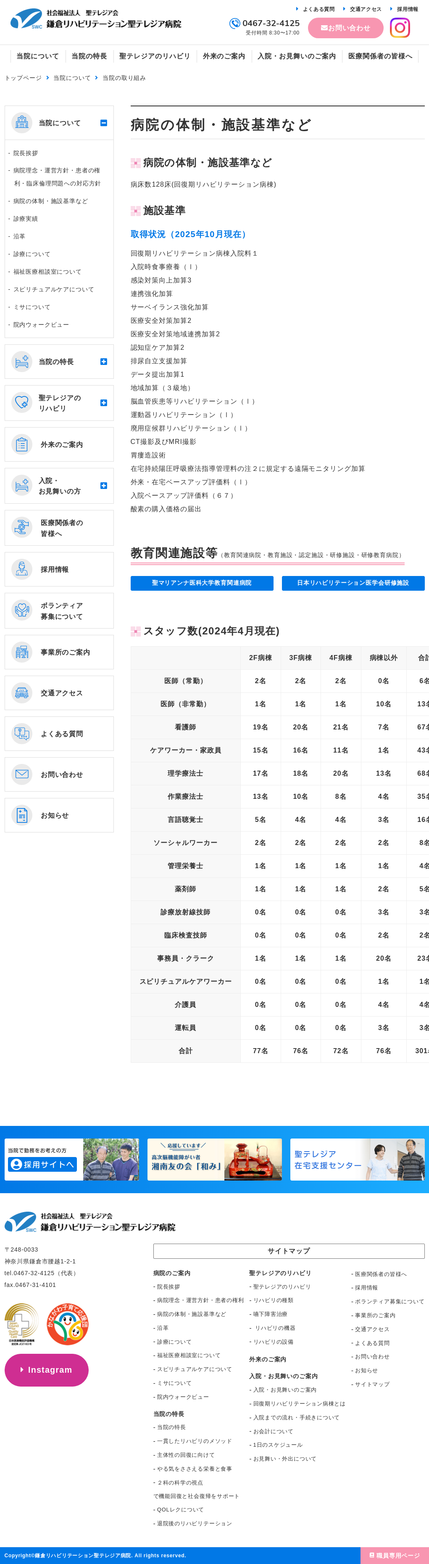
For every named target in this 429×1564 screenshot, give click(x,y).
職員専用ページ (398, 1555)
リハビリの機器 (274, 1328)
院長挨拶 (25, 153)
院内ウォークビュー (41, 324)
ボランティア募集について (389, 1301)
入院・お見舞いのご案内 (285, 1390)
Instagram (50, 1370)
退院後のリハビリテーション (194, 1523)
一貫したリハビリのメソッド (194, 1441)
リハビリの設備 (273, 1342)
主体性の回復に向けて (186, 1455)
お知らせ (366, 1370)
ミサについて (32, 307)
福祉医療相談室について (47, 271)
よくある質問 (319, 9)
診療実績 (25, 218)
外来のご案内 (268, 1359)
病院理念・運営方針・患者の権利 (200, 1300)
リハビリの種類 (273, 1300)
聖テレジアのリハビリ (282, 1287)
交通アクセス (366, 9)
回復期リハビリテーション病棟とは (299, 1403)
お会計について (273, 1431)
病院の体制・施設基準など (50, 201)
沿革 (19, 236)
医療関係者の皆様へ (381, 1274)
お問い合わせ (349, 28)
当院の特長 (171, 1427)
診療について (32, 254)
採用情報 (407, 9)
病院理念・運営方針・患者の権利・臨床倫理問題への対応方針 (57, 177)
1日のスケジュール (278, 1445)
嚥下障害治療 (270, 1314)
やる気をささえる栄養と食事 (194, 1469)
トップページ (23, 77)
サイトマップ (372, 1384)
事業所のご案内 (375, 1315)
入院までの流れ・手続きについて (296, 1417)
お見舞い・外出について (285, 1459)
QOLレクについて (180, 1509)
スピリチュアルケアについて (54, 289)
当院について (72, 77)
